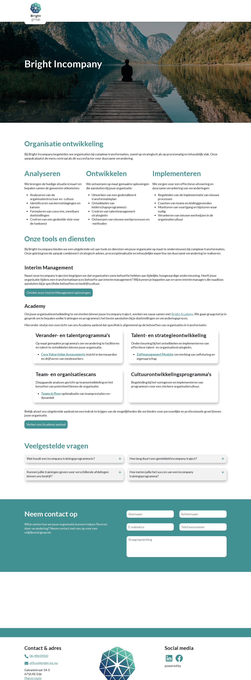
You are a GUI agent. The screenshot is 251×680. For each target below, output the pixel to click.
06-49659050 (38, 656)
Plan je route (32, 678)
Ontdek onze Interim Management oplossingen (58, 292)
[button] (74, 459)
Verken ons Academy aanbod (46, 424)
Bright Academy (182, 314)
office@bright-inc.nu (43, 663)
